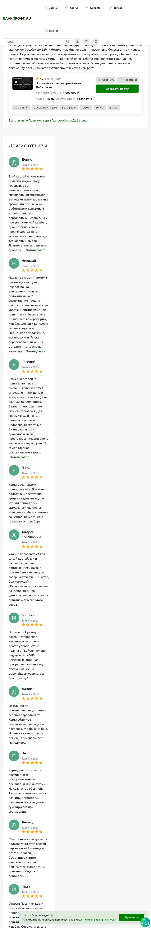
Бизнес (51, 30)
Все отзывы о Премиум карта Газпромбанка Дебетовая (48, 120)
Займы (51, 7)
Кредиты (93, 7)
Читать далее (35, 250)
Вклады (116, 7)
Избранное (127, 80)
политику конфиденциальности (96, 919)
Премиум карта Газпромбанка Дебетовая (58, 85)
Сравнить (105, 80)
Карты (71, 7)
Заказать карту (117, 88)
